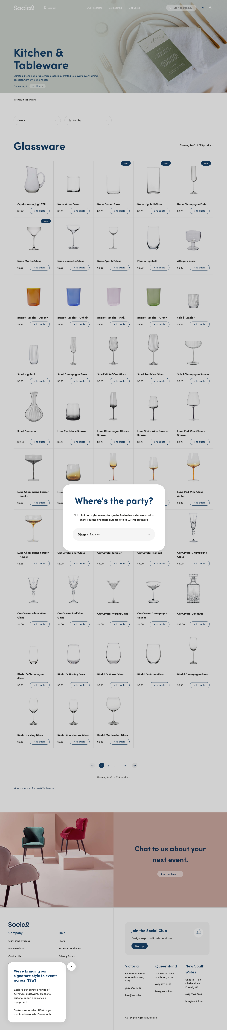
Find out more (139, 519)
